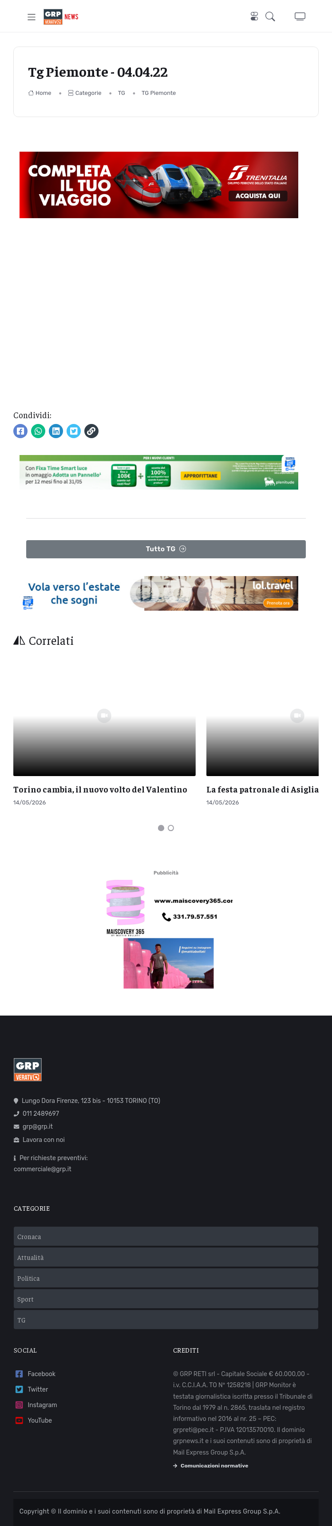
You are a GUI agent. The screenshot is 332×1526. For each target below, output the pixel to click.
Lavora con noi (39, 1117)
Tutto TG (166, 549)
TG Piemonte (159, 93)
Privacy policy (109, 1508)
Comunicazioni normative (210, 1443)
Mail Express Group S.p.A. (242, 1488)
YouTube (33, 1397)
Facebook (34, 1351)
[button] (273, 17)
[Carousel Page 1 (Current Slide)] (161, 805)
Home (39, 93)
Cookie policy (155, 1508)
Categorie (85, 93)
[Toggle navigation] (32, 17)
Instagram (35, 1382)
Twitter (31, 1366)
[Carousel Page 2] (171, 805)
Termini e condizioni (55, 1508)
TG (121, 93)
